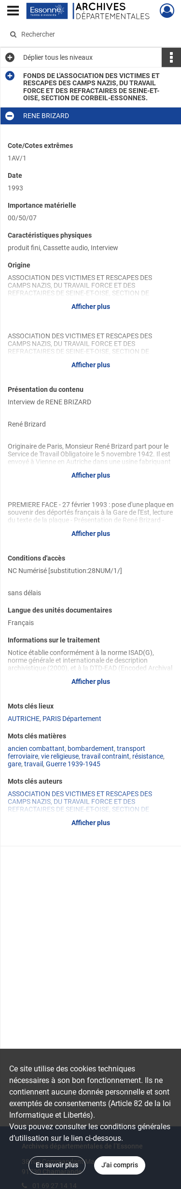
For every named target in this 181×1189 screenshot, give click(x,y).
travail (33, 764)
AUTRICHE (24, 718)
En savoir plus (57, 1165)
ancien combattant (36, 748)
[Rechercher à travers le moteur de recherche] (89, 34)
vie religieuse (60, 756)
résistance (147, 756)
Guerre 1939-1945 (73, 764)
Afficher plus (90, 306)
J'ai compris (119, 1165)
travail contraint (105, 756)
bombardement (91, 748)
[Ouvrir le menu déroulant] (13, 11)
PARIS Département (71, 718)
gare (14, 764)
